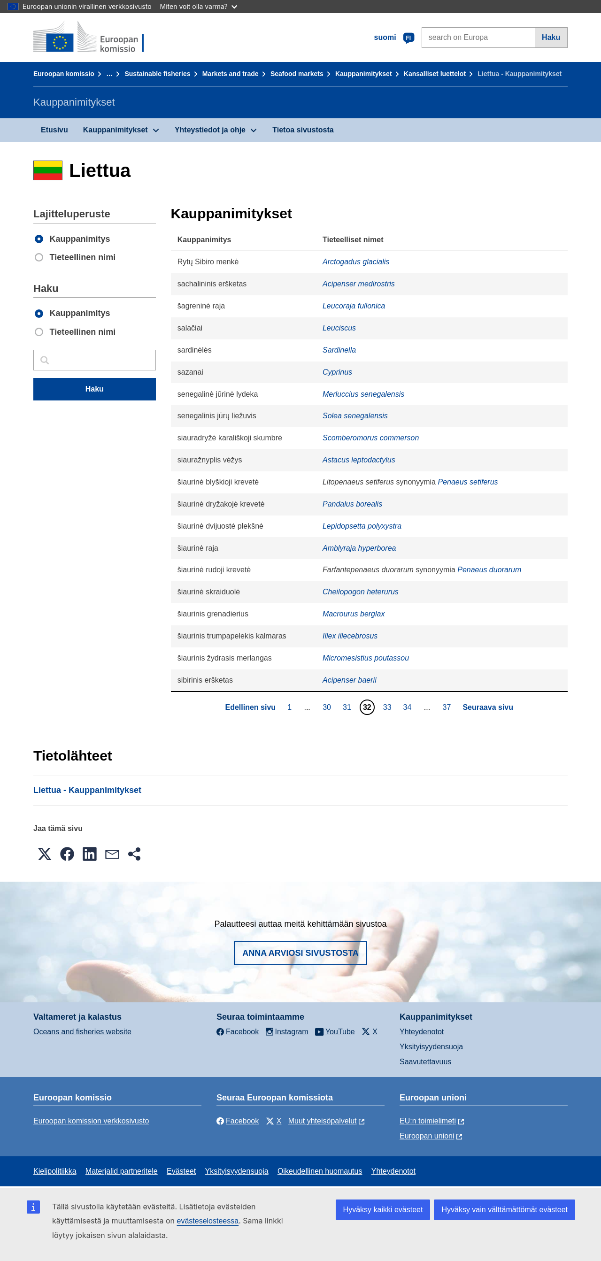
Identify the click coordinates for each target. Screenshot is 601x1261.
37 (448, 707)
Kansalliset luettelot (435, 73)
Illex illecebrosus (350, 636)
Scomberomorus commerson (371, 438)
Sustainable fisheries (157, 73)
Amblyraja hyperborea (359, 548)
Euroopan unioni (427, 1136)
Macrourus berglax (354, 614)
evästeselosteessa (208, 1221)
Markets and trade (230, 73)
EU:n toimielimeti (428, 1121)
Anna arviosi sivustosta (300, 953)
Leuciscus (339, 328)
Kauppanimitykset (363, 73)
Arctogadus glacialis (356, 262)
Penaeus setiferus (468, 482)
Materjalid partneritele (121, 1171)
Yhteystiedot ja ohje (210, 130)
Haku (551, 37)
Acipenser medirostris (359, 284)
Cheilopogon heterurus (361, 592)
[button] (44, 854)
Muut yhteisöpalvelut (322, 1121)
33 (388, 707)
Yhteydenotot (422, 1032)
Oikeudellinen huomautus (319, 1171)
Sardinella (339, 350)
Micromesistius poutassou (366, 658)
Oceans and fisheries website (82, 1032)
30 (328, 707)
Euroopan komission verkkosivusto (91, 1121)
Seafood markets (297, 73)
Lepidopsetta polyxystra (362, 526)
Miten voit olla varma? (198, 6)
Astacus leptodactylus (359, 460)
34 (408, 707)
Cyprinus (337, 372)
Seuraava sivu (487, 707)
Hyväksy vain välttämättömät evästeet (504, 1210)
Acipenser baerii (350, 680)
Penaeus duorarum (489, 570)
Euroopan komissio (63, 73)
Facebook (237, 1121)
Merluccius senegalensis (363, 394)
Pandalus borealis (352, 504)
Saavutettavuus (425, 1062)
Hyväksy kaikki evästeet (383, 1210)
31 (348, 707)
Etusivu (54, 130)
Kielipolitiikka (55, 1171)
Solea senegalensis (355, 416)
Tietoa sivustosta (302, 130)
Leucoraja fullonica (354, 306)
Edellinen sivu (250, 707)
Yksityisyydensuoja (431, 1047)
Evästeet (181, 1171)
